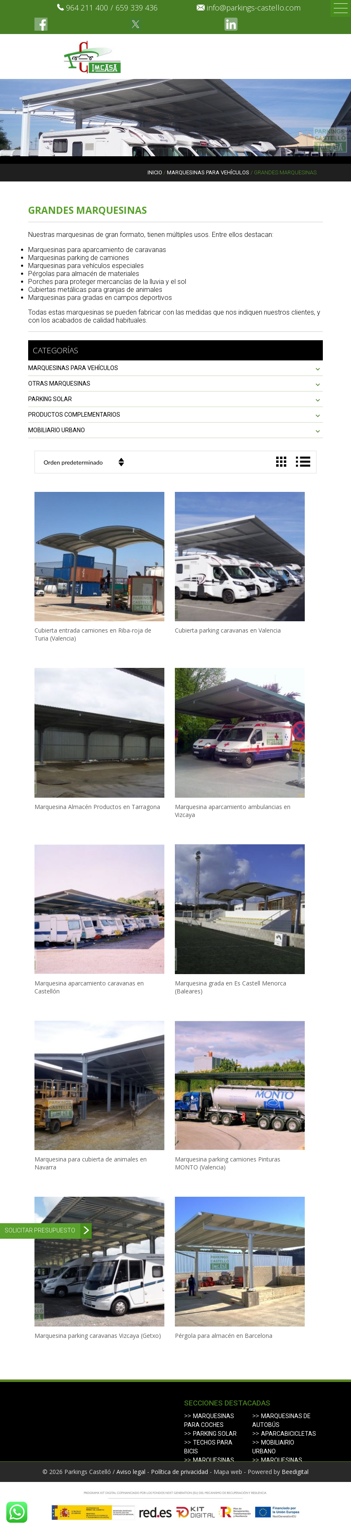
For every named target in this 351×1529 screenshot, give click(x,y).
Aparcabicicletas (288, 1433)
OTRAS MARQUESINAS (59, 383)
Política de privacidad (179, 1472)
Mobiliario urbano (56, 430)
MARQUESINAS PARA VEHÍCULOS (208, 172)
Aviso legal (130, 1472)
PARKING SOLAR (50, 399)
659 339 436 (137, 8)
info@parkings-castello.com (254, 8)
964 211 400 (87, 8)
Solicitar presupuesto (40, 1230)
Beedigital (295, 1472)
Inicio (155, 172)
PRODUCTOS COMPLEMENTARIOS (74, 414)
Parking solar (215, 1433)
